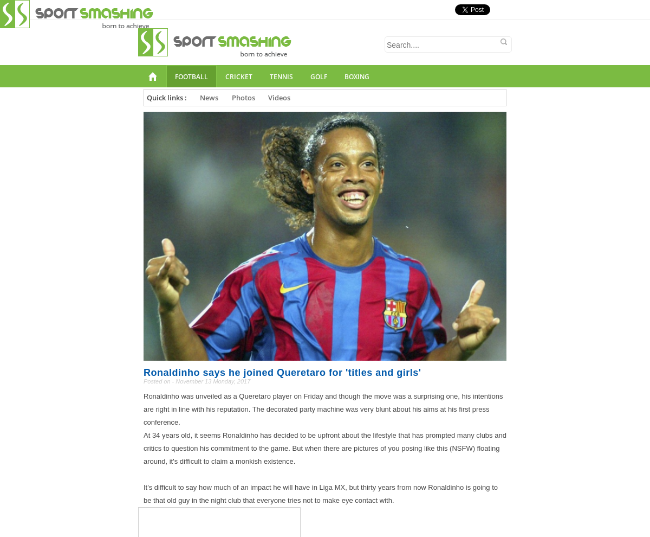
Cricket (238, 76)
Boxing (356, 76)
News (209, 98)
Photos (243, 98)
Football (191, 76)
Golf (318, 76)
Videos (279, 98)
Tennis (281, 76)
